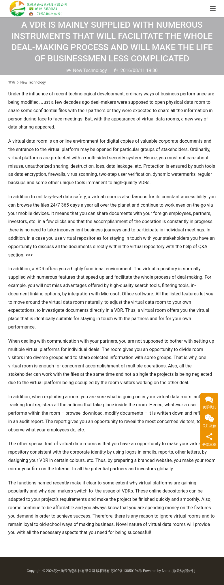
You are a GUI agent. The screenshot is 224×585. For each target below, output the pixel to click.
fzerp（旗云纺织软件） (179, 571)
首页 (11, 82)
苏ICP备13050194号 (126, 571)
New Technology (90, 70)
